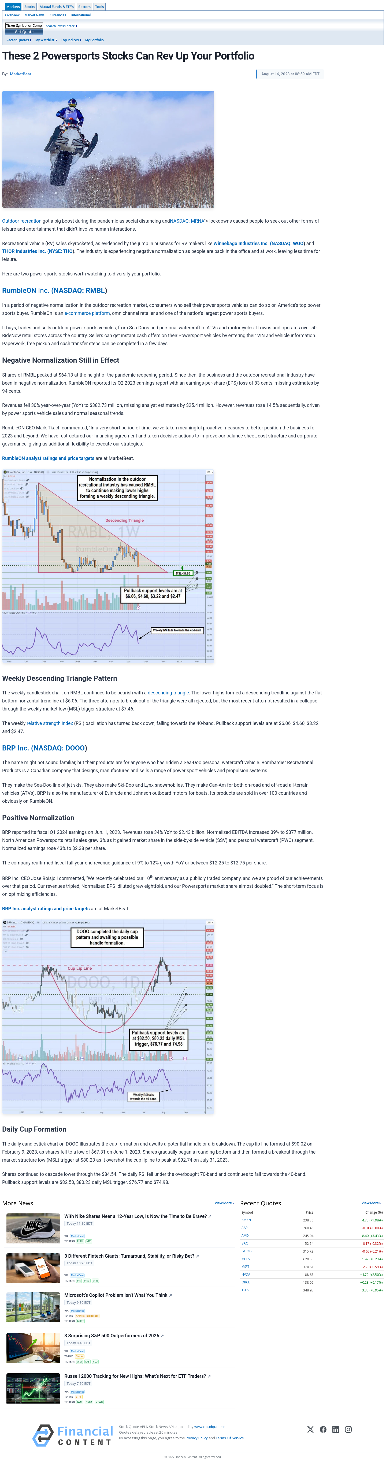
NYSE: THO (61, 251)
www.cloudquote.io (209, 1439)
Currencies (58, 15)
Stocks (29, 6)
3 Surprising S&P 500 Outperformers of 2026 (114, 1342)
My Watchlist (44, 40)
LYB (89, 1369)
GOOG (247, 1251)
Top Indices (70, 40)
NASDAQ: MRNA (187, 221)
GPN (97, 1282)
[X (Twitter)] (310, 1448)
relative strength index (50, 723)
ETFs (80, 1407)
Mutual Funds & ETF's (57, 6)
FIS (80, 1282)
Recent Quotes (17, 40)
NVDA (90, 1413)
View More (223, 1203)
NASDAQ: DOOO (59, 748)
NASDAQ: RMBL (79, 290)
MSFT (81, 1326)
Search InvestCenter (60, 26)
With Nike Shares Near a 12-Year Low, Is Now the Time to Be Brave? (138, 1216)
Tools (99, 6)
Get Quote (24, 31)
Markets (13, 6)
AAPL (245, 1227)
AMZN (246, 1220)
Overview (12, 15)
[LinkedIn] (335, 1448)
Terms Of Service (230, 1450)
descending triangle (168, 692)
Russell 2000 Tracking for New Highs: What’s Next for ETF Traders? (138, 1386)
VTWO (101, 1413)
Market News (34, 15)
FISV (88, 1282)
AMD (245, 1235)
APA (80, 1369)
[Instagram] (348, 1448)
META (246, 1259)
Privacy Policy (197, 1450)
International (81, 15)
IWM (80, 1413)
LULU (81, 1241)
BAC (245, 1243)
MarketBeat (78, 1235)
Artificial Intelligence (88, 1320)
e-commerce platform (87, 313)
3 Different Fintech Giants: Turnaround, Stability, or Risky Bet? (132, 1258)
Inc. (28, 290)
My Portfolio (94, 40)
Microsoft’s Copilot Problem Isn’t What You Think (118, 1298)
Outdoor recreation (22, 221)
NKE (90, 1241)
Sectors (84, 6)
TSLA (245, 1290)
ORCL (246, 1282)
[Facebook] (323, 1448)
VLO (97, 1369)
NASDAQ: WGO (287, 243)
